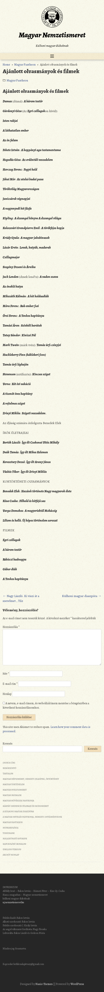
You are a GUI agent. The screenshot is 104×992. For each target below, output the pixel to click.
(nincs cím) (9, 762)
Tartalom (8, 773)
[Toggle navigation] (52, 56)
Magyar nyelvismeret (15, 789)
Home (6, 65)
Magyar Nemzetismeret (52, 35)
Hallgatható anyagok (15, 838)
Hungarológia (10, 827)
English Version (12, 849)
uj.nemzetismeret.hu (13, 902)
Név (6, 674)
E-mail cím (10, 684)
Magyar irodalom (12, 795)
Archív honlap (11, 854)
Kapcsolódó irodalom (14, 844)
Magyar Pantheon (25, 65)
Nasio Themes (44, 984)
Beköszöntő (9, 768)
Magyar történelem (14, 784)
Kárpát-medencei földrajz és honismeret (26, 806)
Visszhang (9, 833)
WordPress (77, 984)
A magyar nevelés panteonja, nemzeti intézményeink (32, 816)
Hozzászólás (11, 627)
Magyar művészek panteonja (18, 800)
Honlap (7, 694)
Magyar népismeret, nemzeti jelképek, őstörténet (31, 779)
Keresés (7, 744)
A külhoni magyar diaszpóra (18, 811)
